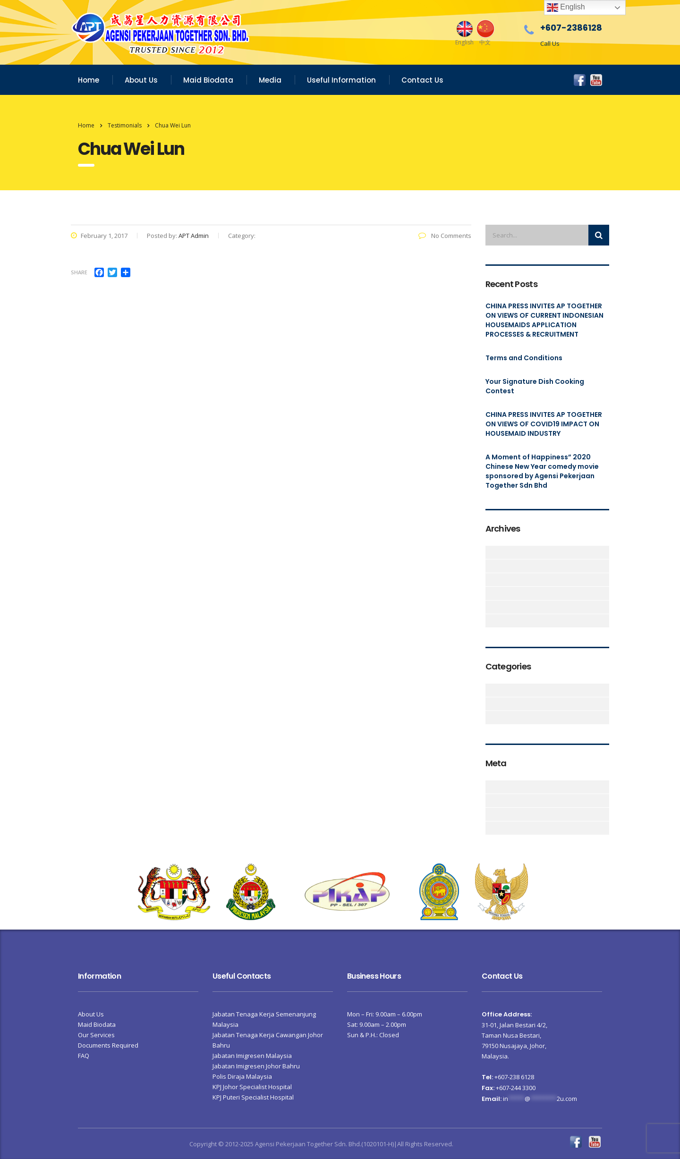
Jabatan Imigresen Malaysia (252, 1055)
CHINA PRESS (490, 704)
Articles (490, 690)
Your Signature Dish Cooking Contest (534, 386)
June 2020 (490, 579)
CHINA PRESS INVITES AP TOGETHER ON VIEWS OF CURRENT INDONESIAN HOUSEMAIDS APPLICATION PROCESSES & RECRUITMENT (544, 320)
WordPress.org (490, 828)
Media (270, 80)
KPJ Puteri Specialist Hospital (253, 1097)
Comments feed (490, 814)
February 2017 (490, 607)
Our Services (96, 1035)
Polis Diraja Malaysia (242, 1076)
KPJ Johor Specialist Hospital (252, 1087)
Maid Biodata (208, 80)
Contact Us (422, 80)
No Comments (444, 235)
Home (88, 80)
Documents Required (108, 1045)
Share (79, 272)
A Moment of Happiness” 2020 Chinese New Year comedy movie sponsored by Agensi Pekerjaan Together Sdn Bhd (542, 471)
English (566, 7)
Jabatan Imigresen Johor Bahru (256, 1066)
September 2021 (490, 566)
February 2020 (490, 593)
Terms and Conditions (523, 358)
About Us (141, 80)
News (490, 717)
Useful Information (341, 80)
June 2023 (490, 552)
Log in (490, 787)
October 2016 (490, 620)
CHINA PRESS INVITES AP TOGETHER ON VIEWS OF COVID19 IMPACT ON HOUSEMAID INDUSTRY (543, 424)
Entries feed (490, 800)
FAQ (83, 1055)
